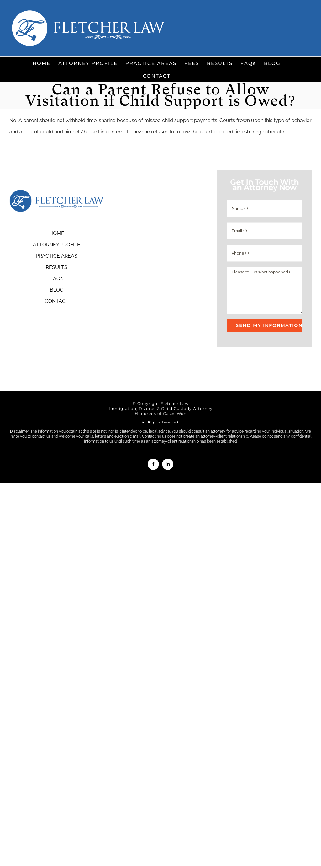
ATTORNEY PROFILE (56, 245)
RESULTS (56, 267)
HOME (56, 233)
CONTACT (57, 301)
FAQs (56, 279)
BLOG (56, 290)
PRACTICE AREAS (56, 256)
